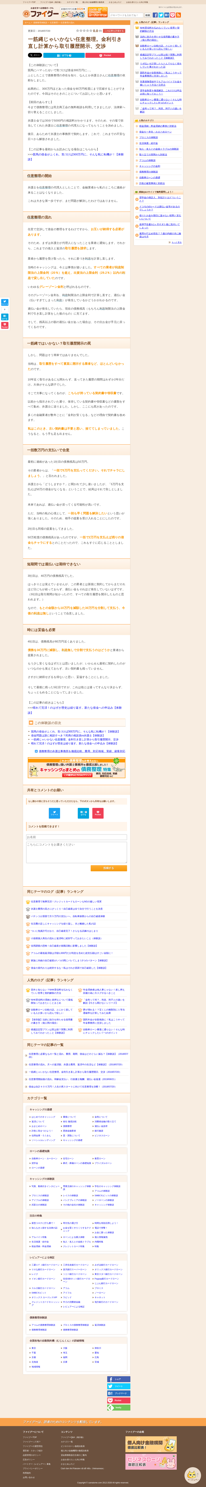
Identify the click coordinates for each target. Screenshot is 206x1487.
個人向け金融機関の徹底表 (93, 2)
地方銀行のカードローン (106, 1302)
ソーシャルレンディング (43, 1140)
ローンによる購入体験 (74, 1237)
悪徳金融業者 (69, 1131)
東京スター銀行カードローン (109, 1274)
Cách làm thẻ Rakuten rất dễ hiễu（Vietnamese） (83, 1468)
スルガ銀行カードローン (43, 1288)
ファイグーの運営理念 (33, 1446)
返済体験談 (100, 1325)
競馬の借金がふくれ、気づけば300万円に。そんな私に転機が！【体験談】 (75, 731)
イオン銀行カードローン (43, 1278)
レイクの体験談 (70, 1195)
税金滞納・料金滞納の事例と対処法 (157, 126)
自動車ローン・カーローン (44, 1158)
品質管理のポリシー (32, 1455)
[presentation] (51, 871)
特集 (97, 1246)
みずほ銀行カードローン (106, 1265)
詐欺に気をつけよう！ (42, 1131)
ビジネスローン (102, 1135)
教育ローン (100, 1158)
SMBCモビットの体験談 (106, 1195)
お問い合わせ (29, 1477)
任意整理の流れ (67, 22)
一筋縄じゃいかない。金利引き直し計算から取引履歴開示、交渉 (74, 739)
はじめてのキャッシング (43, 1117)
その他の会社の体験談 (74, 1205)
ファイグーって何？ (32, 1442)
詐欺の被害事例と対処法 (152, 183)
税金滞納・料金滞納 (41, 1246)
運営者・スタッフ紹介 (33, 1451)
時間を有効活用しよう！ (106, 1223)
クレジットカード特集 (74, 1246)
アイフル (67, 1293)
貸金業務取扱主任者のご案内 (74, 1455)
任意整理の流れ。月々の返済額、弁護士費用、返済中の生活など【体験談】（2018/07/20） (76, 1064)
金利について (101, 1117)
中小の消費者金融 (71, 1302)
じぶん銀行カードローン (106, 1283)
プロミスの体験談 (40, 1195)
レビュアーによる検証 (74, 1306)
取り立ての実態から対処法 (153, 154)
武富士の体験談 (39, 1205)
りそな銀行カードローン (43, 1269)
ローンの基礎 (38, 1168)
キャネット (100, 1297)
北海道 (35, 1362)
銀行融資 (99, 1131)
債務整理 (67, 1126)
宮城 (97, 1362)
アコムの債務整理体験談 (43, 1325)
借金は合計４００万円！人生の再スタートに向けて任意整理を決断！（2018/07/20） (73, 1086)
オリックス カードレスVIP (44, 1297)
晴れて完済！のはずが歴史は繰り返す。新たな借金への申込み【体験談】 (74, 743)
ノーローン (100, 1293)
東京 (34, 1348)
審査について (69, 1117)
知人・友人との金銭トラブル (77, 1241)
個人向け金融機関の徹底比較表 (75, 1451)
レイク (35, 1274)
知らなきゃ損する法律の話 (44, 1228)
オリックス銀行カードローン (109, 1269)
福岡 (65, 1357)
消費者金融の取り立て (105, 1121)
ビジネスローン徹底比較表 (73, 1446)
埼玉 (65, 1352)
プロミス (99, 1288)
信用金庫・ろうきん (41, 1135)
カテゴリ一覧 (72, 2)
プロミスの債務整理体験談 (76, 1325)
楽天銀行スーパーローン (75, 1269)
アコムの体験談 (102, 1191)
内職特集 (99, 1241)
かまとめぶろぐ (115, 2)
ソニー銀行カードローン (75, 1274)
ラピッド (67, 1297)
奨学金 (35, 1163)
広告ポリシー (29, 1459)
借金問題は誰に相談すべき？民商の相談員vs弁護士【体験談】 (68, 735)
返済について (38, 1121)
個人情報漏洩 (101, 1237)
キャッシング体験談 (104, 1205)
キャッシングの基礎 (72, 1140)
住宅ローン (68, 1158)
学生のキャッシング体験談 (107, 1186)
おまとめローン (39, 1126)
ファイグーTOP (29, 2)
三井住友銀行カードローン (76, 1265)
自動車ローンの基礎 (149, 177)
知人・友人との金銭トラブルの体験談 (159, 149)
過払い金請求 (101, 1126)
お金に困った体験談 (104, 1232)
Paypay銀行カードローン (107, 1278)
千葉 (34, 1352)
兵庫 (65, 1362)
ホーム (28, 22)
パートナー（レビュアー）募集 (37, 1464)
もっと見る (177, 242)
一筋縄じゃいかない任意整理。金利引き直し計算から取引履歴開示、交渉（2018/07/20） (75, 1072)
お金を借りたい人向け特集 (137, 2)
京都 (34, 1357)
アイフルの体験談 (40, 1200)
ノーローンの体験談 (104, 1200)
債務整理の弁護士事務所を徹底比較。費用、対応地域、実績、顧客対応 (82, 751)
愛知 (97, 1352)
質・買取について (71, 1135)
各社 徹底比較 (70, 1121)
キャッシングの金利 (149, 166)
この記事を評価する (114, 31)
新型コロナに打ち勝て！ (43, 1223)
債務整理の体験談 (148, 171)
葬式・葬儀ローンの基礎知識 (77, 1163)
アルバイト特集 (39, 1237)
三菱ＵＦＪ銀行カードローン (46, 1265)
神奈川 (98, 1348)
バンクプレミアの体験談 (75, 1200)
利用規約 (27, 1473)
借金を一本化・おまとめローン (155, 131)
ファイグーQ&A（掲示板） (51, 2)
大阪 (65, 1348)
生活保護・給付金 (40, 1241)
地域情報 (36, 1366)
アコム (66, 1288)
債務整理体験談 (40, 22)
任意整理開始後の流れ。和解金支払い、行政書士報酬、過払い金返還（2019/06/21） (73, 1079)
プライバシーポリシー (33, 1468)
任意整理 (54, 22)
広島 (97, 1357)
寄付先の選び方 (70, 1223)
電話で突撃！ (101, 1228)
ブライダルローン (103, 1163)
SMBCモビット (39, 1293)
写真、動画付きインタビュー (46, 1186)
